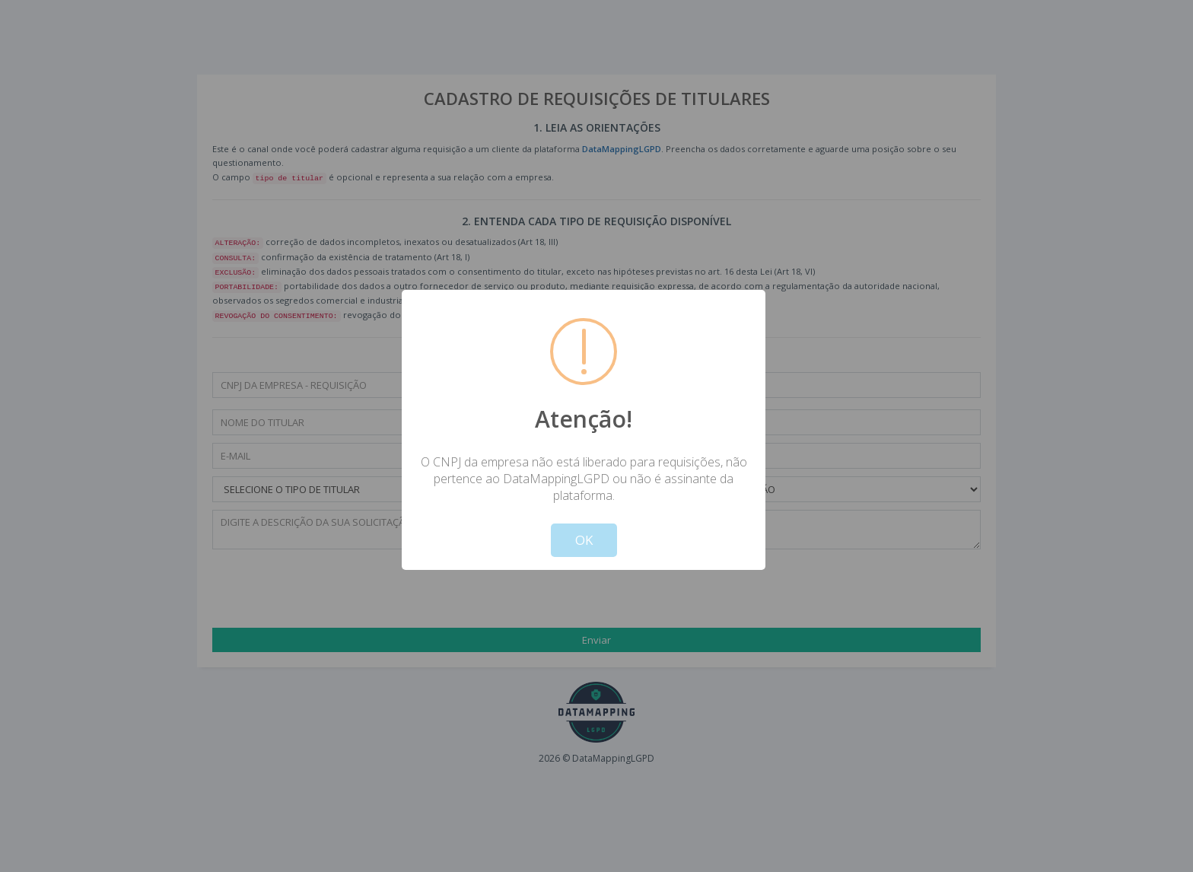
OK (584, 540)
